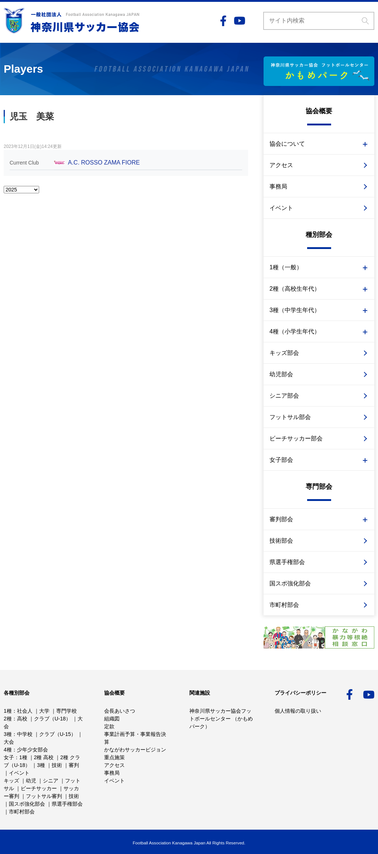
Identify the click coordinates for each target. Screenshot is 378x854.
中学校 (24, 734)
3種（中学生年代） (294, 310)
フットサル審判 (44, 796)
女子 (9, 757)
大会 (9, 742)
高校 (22, 719)
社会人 (24, 711)
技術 (57, 765)
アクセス (281, 165)
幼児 (31, 781)
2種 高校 (44, 757)
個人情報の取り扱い (298, 711)
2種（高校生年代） (294, 289)
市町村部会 (284, 605)
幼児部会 (281, 374)
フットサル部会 (290, 417)
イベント (281, 208)
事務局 (278, 186)
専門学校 (66, 711)
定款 (109, 726)
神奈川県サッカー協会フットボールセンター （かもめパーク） (221, 718)
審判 (74, 765)
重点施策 (114, 757)
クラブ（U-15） (57, 734)
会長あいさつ (119, 711)
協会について (287, 144)
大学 (44, 711)
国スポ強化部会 (290, 583)
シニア (50, 781)
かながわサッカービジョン (135, 750)
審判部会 (281, 519)
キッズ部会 (284, 353)
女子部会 (281, 460)
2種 (8, 719)
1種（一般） (285, 267)
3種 (8, 734)
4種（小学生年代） (294, 331)
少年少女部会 (32, 750)
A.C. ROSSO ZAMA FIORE (104, 162)
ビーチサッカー (39, 788)
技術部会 (281, 540)
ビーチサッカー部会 (296, 438)
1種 (8, 711)
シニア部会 (284, 396)
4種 (8, 750)
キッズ (11, 781)
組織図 (112, 719)
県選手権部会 (287, 562)
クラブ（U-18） (52, 719)
